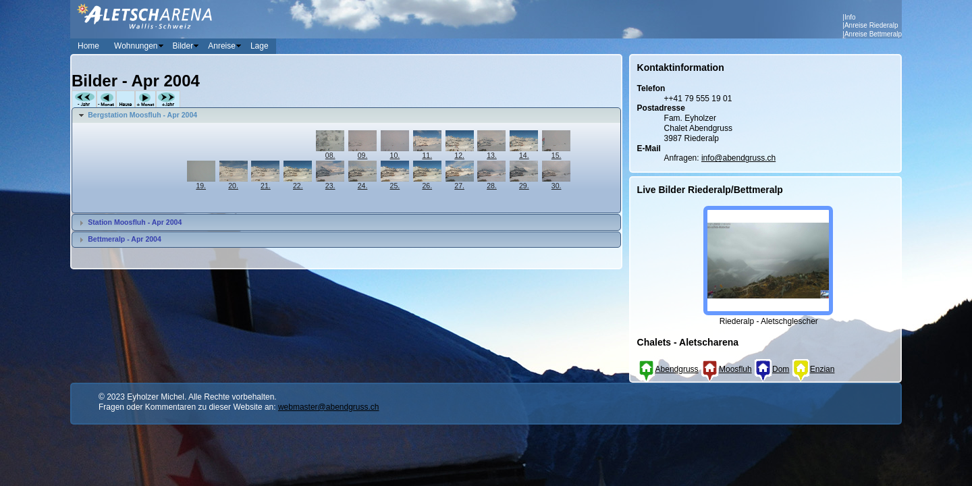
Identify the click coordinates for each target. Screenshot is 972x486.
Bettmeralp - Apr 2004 (124, 239)
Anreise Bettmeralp (873, 34)
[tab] (346, 115)
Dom (771, 369)
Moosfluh (726, 369)
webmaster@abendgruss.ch (328, 407)
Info (850, 17)
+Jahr (168, 99)
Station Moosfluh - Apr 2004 (135, 222)
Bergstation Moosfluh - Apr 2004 (142, 115)
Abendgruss (668, 369)
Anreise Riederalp (871, 25)
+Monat (145, 99)
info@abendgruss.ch (738, 158)
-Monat (106, 99)
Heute (125, 99)
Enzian (813, 369)
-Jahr (84, 99)
